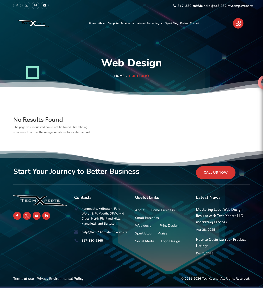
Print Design (169, 225)
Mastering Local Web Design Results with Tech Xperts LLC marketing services (219, 215)
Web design (144, 225)
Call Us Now (216, 172)
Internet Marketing (148, 23)
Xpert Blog (171, 23)
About (102, 23)
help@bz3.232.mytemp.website (229, 6)
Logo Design (170, 241)
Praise (184, 23)
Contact (194, 23)
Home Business (163, 210)
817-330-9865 (189, 6)
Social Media (145, 241)
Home (92, 23)
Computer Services (119, 23)
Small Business (147, 218)
